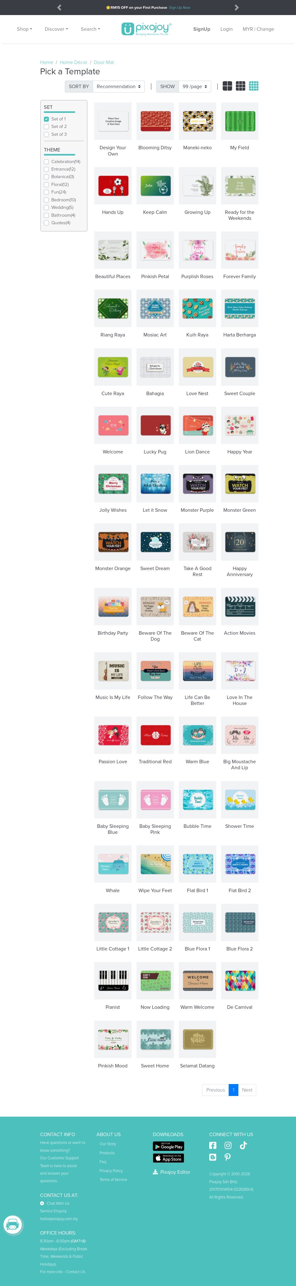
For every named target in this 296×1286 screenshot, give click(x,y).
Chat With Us (55, 1203)
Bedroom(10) (63, 200)
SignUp (201, 29)
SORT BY (79, 86)
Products (107, 1153)
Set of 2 (59, 126)
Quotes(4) (60, 222)
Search (88, 29)
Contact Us (75, 1271)
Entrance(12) (63, 169)
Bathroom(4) (63, 215)
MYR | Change (258, 29)
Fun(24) (58, 192)
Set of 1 (58, 119)
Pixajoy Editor (171, 1172)
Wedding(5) (62, 207)
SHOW (167, 86)
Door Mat (104, 62)
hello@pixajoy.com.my (59, 1218)
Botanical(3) (62, 176)
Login (227, 29)
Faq (103, 1161)
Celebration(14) (65, 161)
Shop (23, 29)
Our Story (108, 1143)
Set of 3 (59, 134)
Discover (54, 29)
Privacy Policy (111, 1170)
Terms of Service (113, 1179)
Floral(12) (60, 184)
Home (46, 62)
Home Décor (73, 62)
